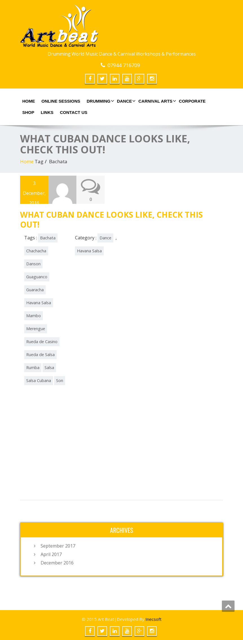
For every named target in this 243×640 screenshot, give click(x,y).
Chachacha (36, 250)
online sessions (60, 101)
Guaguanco (36, 276)
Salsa (49, 367)
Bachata (48, 237)
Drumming (100, 100)
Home (28, 101)
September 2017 (58, 545)
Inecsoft (153, 619)
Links (47, 112)
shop (28, 112)
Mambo (33, 315)
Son (59, 380)
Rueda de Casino (42, 341)
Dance (125, 100)
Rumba (32, 367)
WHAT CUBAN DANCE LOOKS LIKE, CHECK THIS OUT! (111, 219)
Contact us (73, 112)
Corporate (192, 101)
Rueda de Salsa (40, 354)
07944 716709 (123, 65)
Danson (33, 263)
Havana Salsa (38, 302)
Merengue (35, 328)
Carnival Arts (156, 100)
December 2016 (57, 562)
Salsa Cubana (38, 380)
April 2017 (51, 554)
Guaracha (35, 289)
